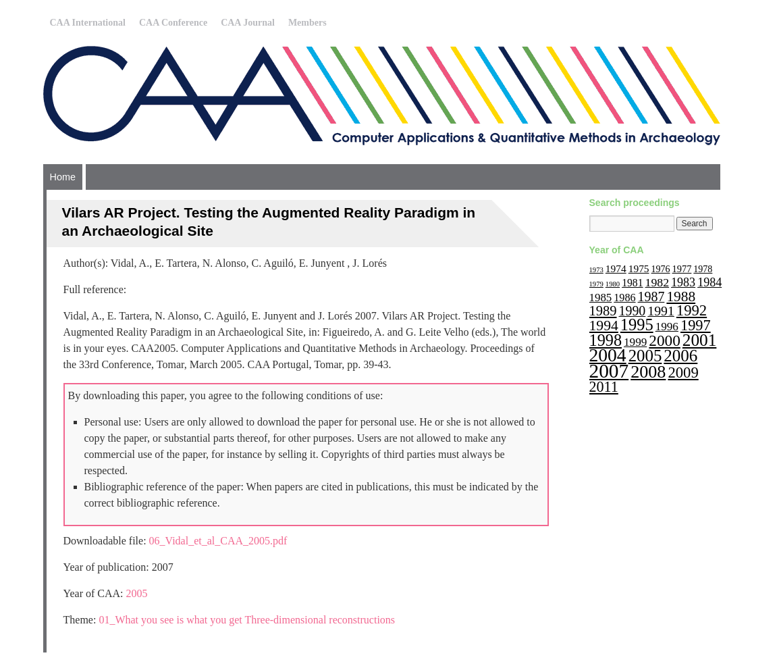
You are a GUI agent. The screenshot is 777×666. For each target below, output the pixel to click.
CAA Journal (248, 23)
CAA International (88, 23)
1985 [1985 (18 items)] (600, 297)
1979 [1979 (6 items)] (596, 284)
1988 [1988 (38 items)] (680, 296)
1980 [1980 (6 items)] (613, 284)
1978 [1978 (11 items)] (702, 269)
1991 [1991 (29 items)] (660, 310)
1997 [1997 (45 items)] (695, 325)
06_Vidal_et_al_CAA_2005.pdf (218, 540)
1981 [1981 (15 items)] (632, 282)
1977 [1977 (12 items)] (682, 268)
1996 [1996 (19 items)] (666, 326)
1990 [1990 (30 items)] (632, 310)
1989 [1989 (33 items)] (603, 310)
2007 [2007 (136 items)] (609, 371)
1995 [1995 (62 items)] (636, 324)
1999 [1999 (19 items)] (635, 342)
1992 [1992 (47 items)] (691, 310)
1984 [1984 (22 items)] (709, 282)
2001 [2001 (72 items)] (699, 339)
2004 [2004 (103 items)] (607, 354)
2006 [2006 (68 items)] (680, 356)
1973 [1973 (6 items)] (596, 270)
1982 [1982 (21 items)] (657, 282)
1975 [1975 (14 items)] (638, 268)
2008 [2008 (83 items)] (648, 372)
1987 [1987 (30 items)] (651, 296)
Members (307, 23)
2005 (137, 593)
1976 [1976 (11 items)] (660, 269)
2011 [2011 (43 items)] (603, 386)
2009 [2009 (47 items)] (683, 372)
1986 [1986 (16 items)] (624, 297)
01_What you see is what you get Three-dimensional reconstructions (247, 619)
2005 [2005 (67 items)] (645, 356)
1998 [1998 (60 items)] (605, 340)
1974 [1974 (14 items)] (616, 268)
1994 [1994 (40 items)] (603, 325)
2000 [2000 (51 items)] (664, 340)
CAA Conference (173, 23)
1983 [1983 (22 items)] (683, 282)
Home (63, 177)
